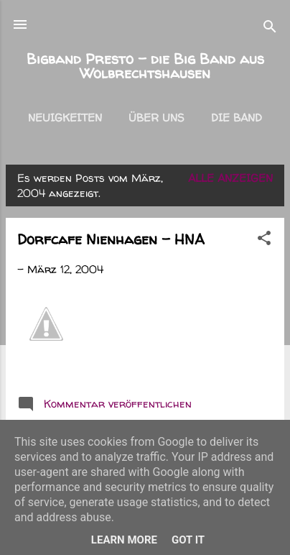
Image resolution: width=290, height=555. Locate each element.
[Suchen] (270, 29)
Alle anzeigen (230, 177)
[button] (264, 240)
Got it (188, 539)
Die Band (236, 117)
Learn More (124, 539)
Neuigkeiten (65, 117)
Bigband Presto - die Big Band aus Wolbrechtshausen (145, 66)
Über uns (156, 117)
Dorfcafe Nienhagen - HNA (111, 239)
